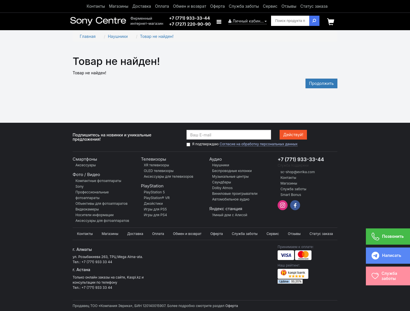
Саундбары (221, 182)
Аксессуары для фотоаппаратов (102, 220)
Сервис (270, 6)
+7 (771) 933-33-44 (301, 159)
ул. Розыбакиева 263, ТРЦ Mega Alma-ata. (108, 257)
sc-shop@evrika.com (297, 172)
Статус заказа (314, 6)
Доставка (141, 6)
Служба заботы (244, 6)
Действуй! (293, 134)
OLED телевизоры (159, 171)
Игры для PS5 (155, 209)
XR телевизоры (156, 165)
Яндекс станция (225, 208)
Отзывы (288, 6)
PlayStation (152, 186)
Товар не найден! (156, 36)
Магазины (118, 6)
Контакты (96, 6)
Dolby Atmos (222, 188)
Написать (382, 255)
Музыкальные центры (230, 176)
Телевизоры (153, 159)
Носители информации (94, 215)
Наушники (118, 36)
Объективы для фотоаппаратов (101, 203)
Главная (88, 36)
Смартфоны (85, 159)
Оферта (217, 6)
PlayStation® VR (157, 198)
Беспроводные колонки (232, 171)
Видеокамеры (87, 209)
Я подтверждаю (242, 144)
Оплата (162, 6)
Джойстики (153, 203)
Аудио (215, 159)
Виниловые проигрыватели (234, 193)
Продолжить (321, 83)
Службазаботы (384, 276)
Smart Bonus (290, 195)
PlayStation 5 (154, 192)
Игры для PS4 (155, 215)
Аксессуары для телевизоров (168, 176)
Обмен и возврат (189, 6)
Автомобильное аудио (230, 199)
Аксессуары (85, 165)
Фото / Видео (86, 174)
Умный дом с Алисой (229, 215)
